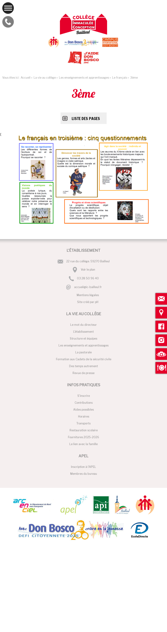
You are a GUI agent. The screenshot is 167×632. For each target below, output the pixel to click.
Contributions (84, 402)
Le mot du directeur (83, 324)
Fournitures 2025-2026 (83, 437)
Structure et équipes (83, 338)
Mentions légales (88, 295)
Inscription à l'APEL (83, 467)
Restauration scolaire (84, 430)
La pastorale (83, 352)
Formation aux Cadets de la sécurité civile (83, 359)
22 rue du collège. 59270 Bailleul (88, 261)
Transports (83, 423)
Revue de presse (83, 373)
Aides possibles (83, 409)
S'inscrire (83, 396)
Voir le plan (88, 269)
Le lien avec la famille (83, 444)
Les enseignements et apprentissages (83, 345)
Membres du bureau (83, 473)
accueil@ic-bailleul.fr (88, 287)
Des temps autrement (83, 366)
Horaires (83, 416)
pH (96, 302)
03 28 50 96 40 (88, 278)
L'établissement (83, 331)
